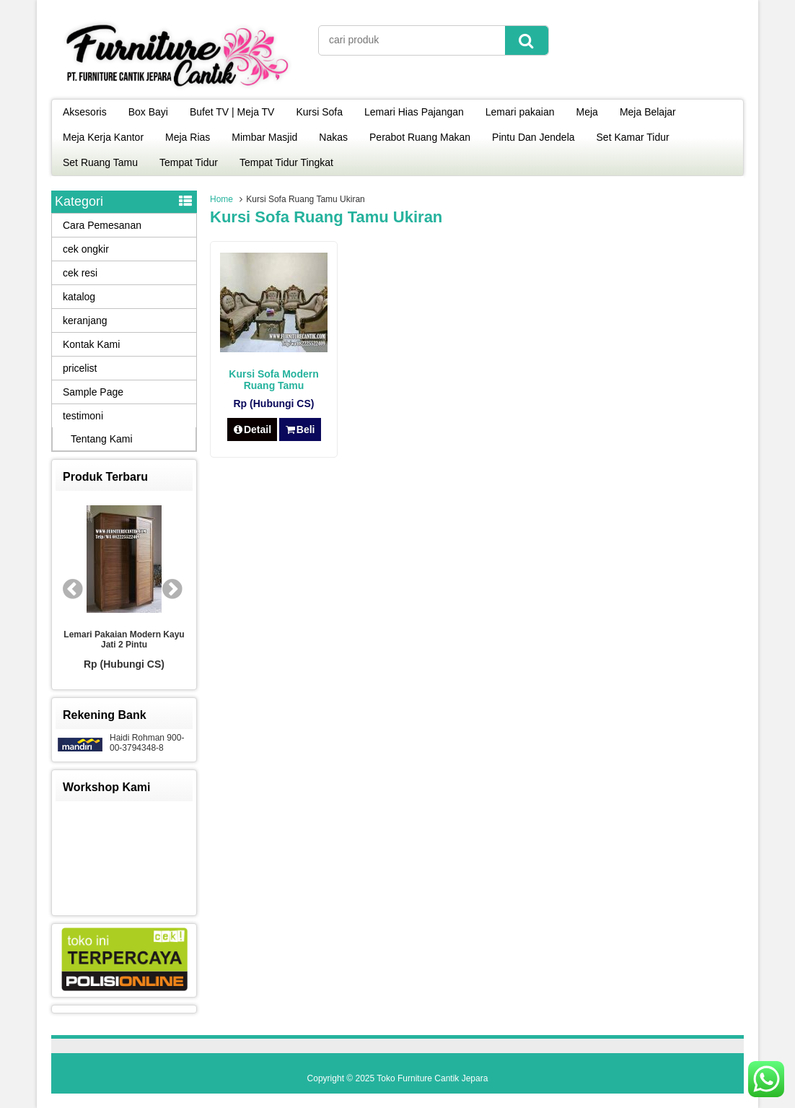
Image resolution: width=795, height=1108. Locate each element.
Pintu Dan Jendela (533, 137)
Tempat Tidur (188, 162)
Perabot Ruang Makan (419, 137)
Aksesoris (85, 112)
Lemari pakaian (520, 112)
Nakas (333, 137)
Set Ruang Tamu (100, 162)
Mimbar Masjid (264, 137)
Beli (300, 429)
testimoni (83, 416)
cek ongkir (86, 249)
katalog (79, 296)
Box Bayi (148, 112)
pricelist (80, 368)
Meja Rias (187, 137)
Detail (252, 429)
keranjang (85, 320)
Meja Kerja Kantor (103, 137)
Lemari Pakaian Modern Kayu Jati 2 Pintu (123, 639)
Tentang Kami (102, 439)
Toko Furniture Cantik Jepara (432, 1078)
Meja (587, 112)
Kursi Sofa (319, 112)
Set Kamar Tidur (633, 137)
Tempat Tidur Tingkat (286, 162)
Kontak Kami (91, 344)
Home (221, 199)
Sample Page (93, 392)
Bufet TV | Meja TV (232, 112)
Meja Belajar (648, 112)
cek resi (80, 273)
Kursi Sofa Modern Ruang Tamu (273, 379)
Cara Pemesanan (102, 225)
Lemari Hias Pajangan (414, 112)
